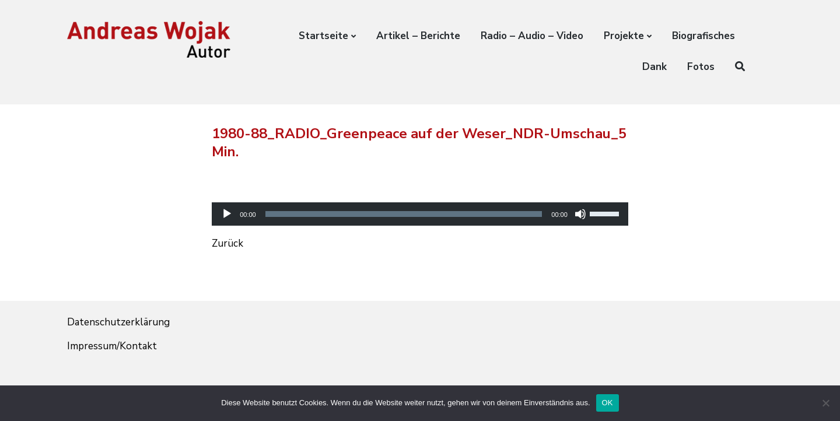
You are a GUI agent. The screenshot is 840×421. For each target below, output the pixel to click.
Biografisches (703, 36)
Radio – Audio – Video (532, 36)
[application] (420, 204)
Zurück (227, 243)
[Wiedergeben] (227, 214)
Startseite (323, 36)
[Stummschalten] (580, 214)
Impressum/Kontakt (112, 346)
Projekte (624, 36)
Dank (654, 66)
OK (607, 402)
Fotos (701, 66)
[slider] (403, 214)
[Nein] (825, 403)
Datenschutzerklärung (118, 322)
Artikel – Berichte (418, 36)
